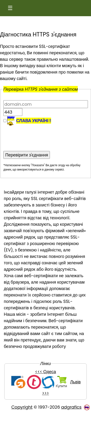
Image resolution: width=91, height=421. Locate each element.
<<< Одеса (45, 372)
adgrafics (71, 407)
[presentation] (39, 135)
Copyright (22, 407)
